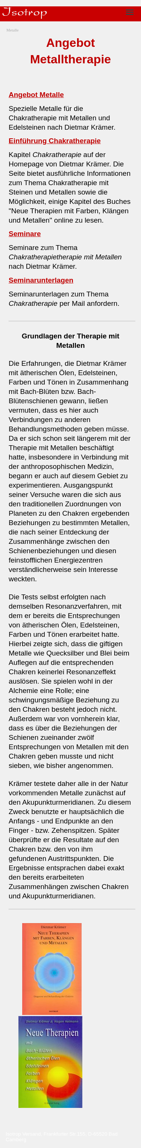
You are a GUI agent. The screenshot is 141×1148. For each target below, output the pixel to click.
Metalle (12, 30)
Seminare (25, 234)
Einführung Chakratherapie (55, 141)
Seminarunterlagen (41, 280)
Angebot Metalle (36, 95)
